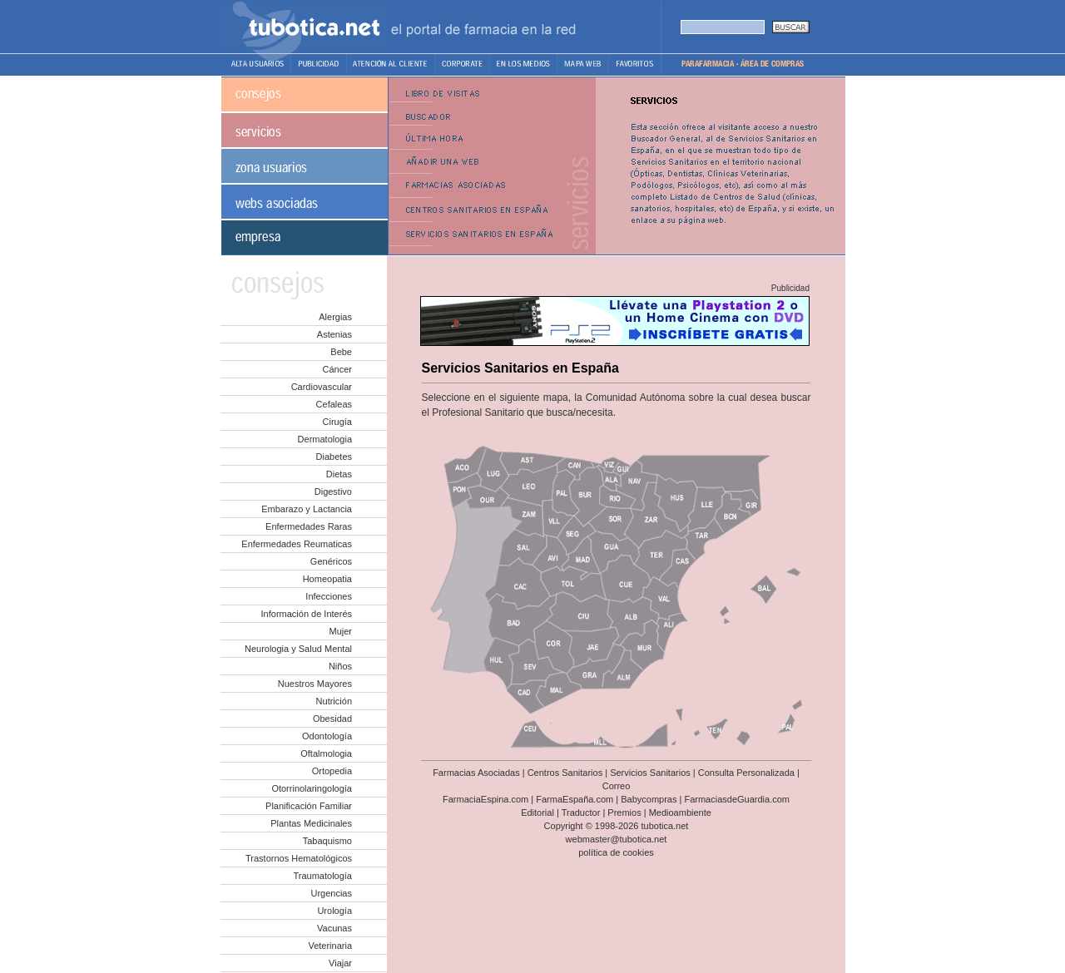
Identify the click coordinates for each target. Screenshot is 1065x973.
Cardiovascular (321, 387)
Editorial (537, 812)
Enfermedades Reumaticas (296, 544)
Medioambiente (680, 812)
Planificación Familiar (308, 806)
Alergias (335, 317)
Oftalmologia (326, 753)
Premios (624, 812)
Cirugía (337, 422)
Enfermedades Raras (308, 526)
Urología (334, 911)
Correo (616, 786)
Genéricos (331, 561)
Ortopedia (332, 771)
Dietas (339, 474)
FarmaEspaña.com (574, 799)
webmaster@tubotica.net (616, 839)
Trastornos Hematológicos (298, 858)
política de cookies (616, 852)
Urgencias (331, 893)
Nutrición (334, 701)
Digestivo (333, 491)
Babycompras (648, 799)
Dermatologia (325, 439)
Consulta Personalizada (746, 773)
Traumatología (322, 876)
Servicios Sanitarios (650, 773)
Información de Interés (306, 614)
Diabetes (334, 457)
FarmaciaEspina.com (485, 799)
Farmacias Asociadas (476, 773)
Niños (340, 666)
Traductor (581, 812)
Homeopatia (327, 579)
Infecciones (328, 596)
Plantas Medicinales (311, 823)
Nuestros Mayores (315, 684)
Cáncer (337, 369)
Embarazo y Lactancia (306, 509)
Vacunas (334, 928)
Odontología (327, 736)
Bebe (341, 352)
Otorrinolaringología (311, 788)
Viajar (340, 963)
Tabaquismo (327, 841)
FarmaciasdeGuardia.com (737, 799)
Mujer (340, 631)
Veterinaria (330, 946)
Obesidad (332, 719)
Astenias (334, 334)
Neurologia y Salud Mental (298, 649)
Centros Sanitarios (565, 773)
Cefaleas (334, 404)
